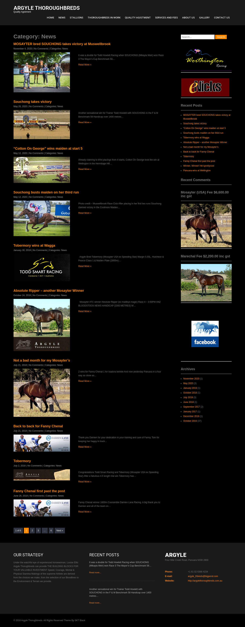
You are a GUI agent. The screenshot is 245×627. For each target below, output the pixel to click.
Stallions (76, 17)
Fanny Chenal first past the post (39, 491)
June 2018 (188, 402)
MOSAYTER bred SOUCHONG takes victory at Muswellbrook (62, 44)
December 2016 (191, 416)
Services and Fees (166, 17)
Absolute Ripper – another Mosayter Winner (49, 291)
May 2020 (188, 383)
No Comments (41, 48)
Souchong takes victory (33, 102)
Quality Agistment (47, 9)
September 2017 (191, 407)
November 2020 (191, 378)
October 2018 (190, 392)
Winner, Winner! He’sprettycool (198, 166)
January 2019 (190, 388)
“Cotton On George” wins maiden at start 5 (48, 148)
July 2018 (188, 397)
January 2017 (190, 411)
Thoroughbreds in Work (104, 17)
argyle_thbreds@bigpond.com (203, 576)
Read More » (84, 64)
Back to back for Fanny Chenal (38, 426)
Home (50, 17)
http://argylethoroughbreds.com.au (205, 580)
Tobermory (22, 461)
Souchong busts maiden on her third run (46, 192)
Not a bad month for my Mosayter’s (42, 360)
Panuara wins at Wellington (197, 170)
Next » (59, 530)
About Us (188, 17)
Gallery (204, 17)
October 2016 (190, 421)
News (61, 17)
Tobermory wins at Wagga (34, 245)
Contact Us (222, 17)
